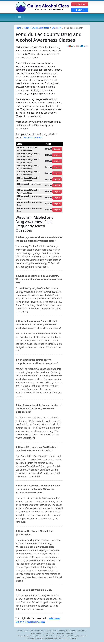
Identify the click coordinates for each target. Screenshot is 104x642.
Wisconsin (56, 27)
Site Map (69, 633)
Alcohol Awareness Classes (36, 27)
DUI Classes (70, 631)
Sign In (79, 9)
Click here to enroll (33, 137)
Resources (60, 633)
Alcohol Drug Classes (55, 631)
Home (18, 27)
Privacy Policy (36, 633)
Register (80, 4)
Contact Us (81, 631)
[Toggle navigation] (19, 17)
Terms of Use (49, 633)
